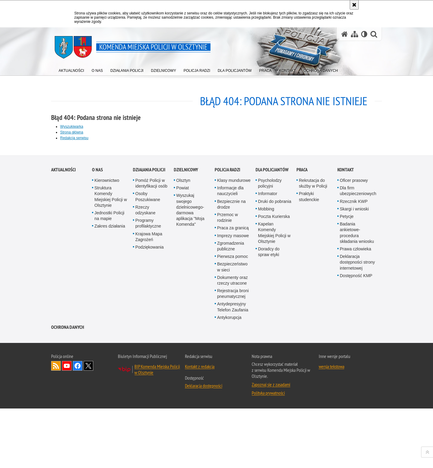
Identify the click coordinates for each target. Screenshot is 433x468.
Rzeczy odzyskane (145, 356)
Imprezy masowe (233, 382)
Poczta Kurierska (274, 362)
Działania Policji (149, 316)
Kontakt (345, 316)
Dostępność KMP (356, 422)
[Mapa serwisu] (354, 34)
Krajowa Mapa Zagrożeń (148, 383)
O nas (97, 316)
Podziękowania (149, 393)
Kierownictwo (106, 326)
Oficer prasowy (354, 326)
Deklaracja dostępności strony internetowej (357, 408)
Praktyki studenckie (309, 343)
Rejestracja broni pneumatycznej (233, 440)
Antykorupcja (229, 463)
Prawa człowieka (355, 395)
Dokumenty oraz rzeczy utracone (232, 426)
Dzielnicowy (186, 316)
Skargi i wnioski (354, 355)
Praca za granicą (233, 374)
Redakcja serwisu (74, 138)
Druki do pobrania (274, 347)
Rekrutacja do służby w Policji (313, 329)
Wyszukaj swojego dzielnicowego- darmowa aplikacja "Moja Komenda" (190, 356)
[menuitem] (71, 69)
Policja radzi (227, 316)
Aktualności (63, 316)
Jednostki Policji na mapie (109, 362)
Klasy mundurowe (233, 326)
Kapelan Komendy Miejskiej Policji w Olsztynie (274, 379)
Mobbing (266, 355)
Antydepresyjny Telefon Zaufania (232, 453)
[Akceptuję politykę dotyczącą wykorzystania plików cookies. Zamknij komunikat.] (354, 5)
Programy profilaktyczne (148, 369)
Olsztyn (183, 326)
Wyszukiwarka (71, 126)
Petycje (347, 362)
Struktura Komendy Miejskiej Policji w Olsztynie (110, 343)
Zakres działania (109, 372)
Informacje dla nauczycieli (230, 337)
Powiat (182, 334)
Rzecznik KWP (354, 347)
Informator (267, 340)
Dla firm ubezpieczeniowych (358, 337)
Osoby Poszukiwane (147, 343)
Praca (302, 316)
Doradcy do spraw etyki (269, 398)
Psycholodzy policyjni (270, 329)
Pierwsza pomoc (232, 402)
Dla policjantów (272, 316)
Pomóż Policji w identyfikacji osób (151, 329)
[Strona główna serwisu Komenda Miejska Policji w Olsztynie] (344, 34)
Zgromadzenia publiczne (230, 392)
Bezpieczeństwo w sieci (232, 413)
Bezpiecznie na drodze (231, 350)
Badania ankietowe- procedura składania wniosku (357, 379)
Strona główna (71, 132)
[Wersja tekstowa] (364, 34)
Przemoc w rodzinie (227, 364)
